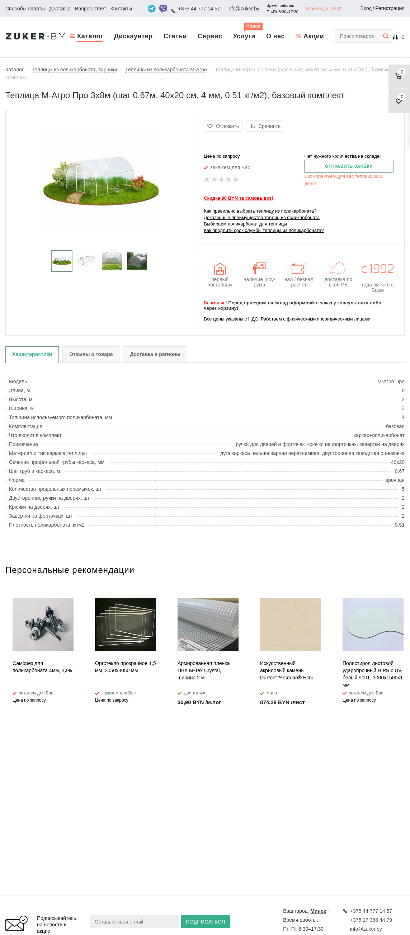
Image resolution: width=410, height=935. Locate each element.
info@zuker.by (243, 8)
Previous (11, 261)
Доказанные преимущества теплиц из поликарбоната (262, 217)
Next (188, 261)
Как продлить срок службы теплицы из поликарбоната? (264, 230)
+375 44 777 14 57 (199, 8)
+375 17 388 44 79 (371, 920)
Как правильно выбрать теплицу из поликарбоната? (260, 211)
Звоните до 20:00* (324, 8)
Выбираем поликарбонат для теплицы (245, 224)
